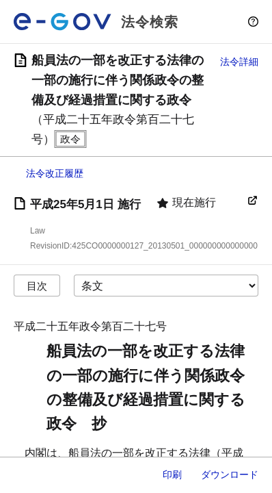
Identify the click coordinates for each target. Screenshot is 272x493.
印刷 (172, 474)
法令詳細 (239, 61)
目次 (37, 286)
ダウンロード (229, 474)
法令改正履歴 (54, 173)
